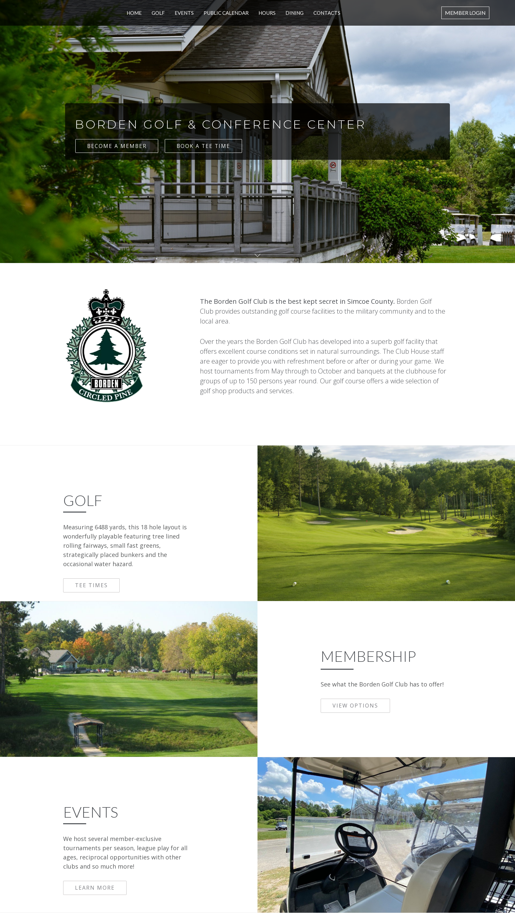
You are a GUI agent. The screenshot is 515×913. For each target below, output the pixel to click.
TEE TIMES (91, 585)
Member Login (465, 13)
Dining (294, 13)
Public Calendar (226, 13)
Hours (267, 13)
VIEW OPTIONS (355, 705)
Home (135, 13)
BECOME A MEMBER (117, 146)
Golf (159, 13)
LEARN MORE (95, 887)
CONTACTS (326, 13)
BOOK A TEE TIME (204, 146)
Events (185, 13)
